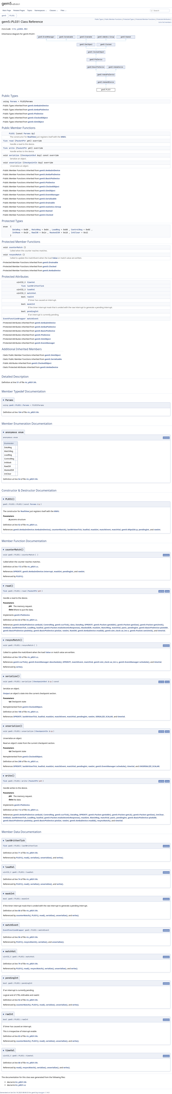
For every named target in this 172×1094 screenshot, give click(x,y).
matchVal (31, 293)
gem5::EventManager (49, 194)
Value (55, 258)
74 (19, 879)
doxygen (41, 1092)
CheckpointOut (28, 155)
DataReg (16, 229)
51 (18, 382)
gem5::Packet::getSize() (128, 624)
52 (19, 524)
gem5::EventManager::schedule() (134, 662)
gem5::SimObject (36, 121)
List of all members (165, 22)
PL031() (19, 576)
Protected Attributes (163, 19)
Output (6, 693)
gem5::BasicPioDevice (49, 178)
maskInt (31, 304)
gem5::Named (45, 211)
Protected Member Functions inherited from (30, 262)
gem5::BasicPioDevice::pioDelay (18, 630)
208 (19, 761)
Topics (29, 10)
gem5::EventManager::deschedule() (45, 662)
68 (19, 1062)
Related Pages (19, 10)
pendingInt (32, 311)
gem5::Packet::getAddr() (105, 624)
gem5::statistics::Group (50, 206)
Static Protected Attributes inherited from (30, 367)
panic (124, 627)
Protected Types (128, 19)
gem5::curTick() (62, 624)
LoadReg (56, 229)
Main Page (7, 10)
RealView (31, 137)
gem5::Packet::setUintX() (141, 630)
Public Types (99, 19)
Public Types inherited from (25, 105)
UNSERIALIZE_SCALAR (149, 766)
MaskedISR (55, 232)
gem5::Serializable (47, 198)
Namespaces (41, 10)
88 (19, 910)
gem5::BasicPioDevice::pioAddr (153, 627)
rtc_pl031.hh (19, 29)
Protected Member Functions (145, 19)
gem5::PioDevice (35, 113)
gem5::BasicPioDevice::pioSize (47, 630)
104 (19, 412)
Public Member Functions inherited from (31, 170)
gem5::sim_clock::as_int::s (117, 630)
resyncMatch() (103, 820)
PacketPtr (21, 141)
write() (19, 667)
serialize (14, 155)
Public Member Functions (113, 19)
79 (19, 963)
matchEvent (32, 318)
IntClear (75, 232)
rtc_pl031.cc (31, 524)
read (11, 141)
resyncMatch (15, 254)
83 (19, 1036)
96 (19, 937)
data (72, 624)
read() (26, 857)
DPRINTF (17, 571)
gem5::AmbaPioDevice (38, 109)
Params (13, 101)
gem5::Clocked (46, 215)
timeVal (31, 282)
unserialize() (46, 857)
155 (19, 657)
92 (19, 1000)
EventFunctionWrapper (14, 318)
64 (19, 620)
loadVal (31, 289)
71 (19, 852)
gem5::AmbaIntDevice (38, 105)
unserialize (15, 162)
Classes (54, 10)
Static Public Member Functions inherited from (31, 355)
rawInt (30, 297)
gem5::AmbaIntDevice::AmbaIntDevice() (32, 529)
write (12, 148)
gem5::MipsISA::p (130, 529)
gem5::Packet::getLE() (122, 814)
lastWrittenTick (35, 286)
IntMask (16, 232)
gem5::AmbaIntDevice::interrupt (37, 571)
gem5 (4, 16)
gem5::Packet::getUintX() (152, 624)
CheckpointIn (30, 162)
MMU (63, 137)
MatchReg (36, 229)
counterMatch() (59, 529)
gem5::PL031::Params (19, 405)
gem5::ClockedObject (38, 117)
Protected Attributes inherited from (28, 322)
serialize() (34, 857)
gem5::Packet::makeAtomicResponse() (62, 627)
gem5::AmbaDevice (51, 270)
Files (63, 10)
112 (19, 810)
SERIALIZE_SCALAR (104, 716)
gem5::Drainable (47, 202)
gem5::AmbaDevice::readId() (91, 630)
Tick (5, 141)
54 (19, 479)
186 (19, 711)
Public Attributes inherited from (26, 363)
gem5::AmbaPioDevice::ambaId (27, 624)
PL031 (12, 16)
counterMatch (16, 247)
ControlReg (76, 229)
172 (19, 566)
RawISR (35, 232)
